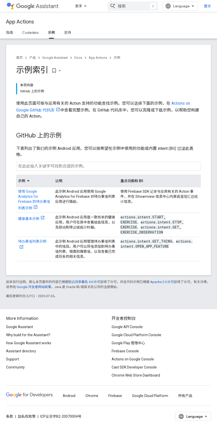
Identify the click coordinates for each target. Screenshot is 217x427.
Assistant (37, 6)
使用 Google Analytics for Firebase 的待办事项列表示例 (34, 199)
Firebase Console (125, 351)
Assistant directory (21, 351)
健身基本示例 (28, 219)
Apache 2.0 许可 (162, 282)
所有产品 (185, 396)
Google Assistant (55, 58)
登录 (207, 6)
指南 (9, 32)
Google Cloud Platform (150, 396)
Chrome (91, 396)
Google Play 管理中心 (128, 343)
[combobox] (133, 6)
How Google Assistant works (28, 343)
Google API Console (127, 327)
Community (15, 367)
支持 (67, 32)
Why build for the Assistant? (28, 335)
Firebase (115, 396)
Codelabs (30, 32)
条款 (9, 416)
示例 (117, 58)
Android (69, 396)
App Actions (20, 22)
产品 (32, 58)
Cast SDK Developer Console (134, 367)
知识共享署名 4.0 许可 (84, 282)
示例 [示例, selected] (51, 32)
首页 (19, 58)
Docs (78, 58)
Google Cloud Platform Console (136, 335)
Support (12, 359)
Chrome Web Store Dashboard (136, 375)
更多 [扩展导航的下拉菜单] (78, 6)
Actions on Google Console (133, 359)
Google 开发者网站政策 (34, 287)
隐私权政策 (27, 416)
